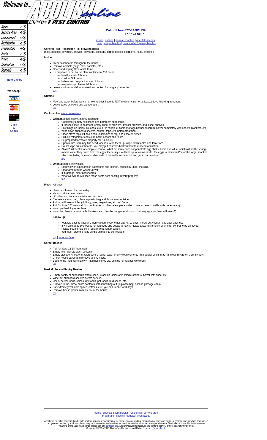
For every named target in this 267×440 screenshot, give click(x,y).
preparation (108, 415)
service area (151, 412)
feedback (131, 415)
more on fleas (66, 237)
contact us (144, 415)
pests (120, 415)
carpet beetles (112, 43)
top (55, 90)
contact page (112, 426)
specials (107, 412)
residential (136, 412)
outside (109, 40)
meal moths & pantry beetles (139, 43)
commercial (121, 412)
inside (99, 40)
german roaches (124, 40)
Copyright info (159, 428)
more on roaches (71, 113)
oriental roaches (145, 40)
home (98, 412)
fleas (99, 43)
